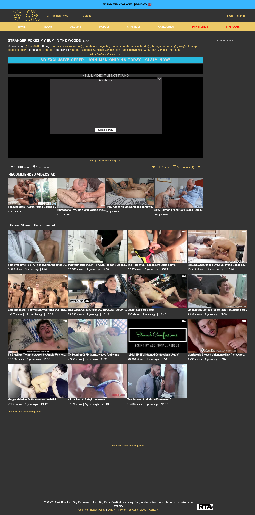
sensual (135, 46)
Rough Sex (135, 50)
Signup (241, 16)
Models (104, 27)
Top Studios (200, 27)
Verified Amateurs (169, 50)
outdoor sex (59, 46)
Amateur (75, 50)
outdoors (22, 50)
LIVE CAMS (233, 27)
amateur (168, 46)
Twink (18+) (150, 50)
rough (182, 46)
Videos (48, 27)
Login (230, 16)
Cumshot (98, 50)
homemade (122, 46)
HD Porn (115, 50)
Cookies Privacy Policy (91, 509)
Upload (87, 16)
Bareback (87, 50)
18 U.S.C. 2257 (137, 509)
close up (192, 46)
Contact (153, 509)
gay (176, 46)
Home (22, 27)
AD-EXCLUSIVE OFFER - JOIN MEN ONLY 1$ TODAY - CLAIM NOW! (106, 59)
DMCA (111, 509)
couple (12, 50)
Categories (166, 27)
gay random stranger (93, 46)
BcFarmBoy (45, 50)
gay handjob (154, 46)
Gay (107, 50)
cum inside (73, 46)
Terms (122, 509)
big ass (110, 46)
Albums (75, 27)
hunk (143, 46)
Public (124, 50)
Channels (133, 27)
